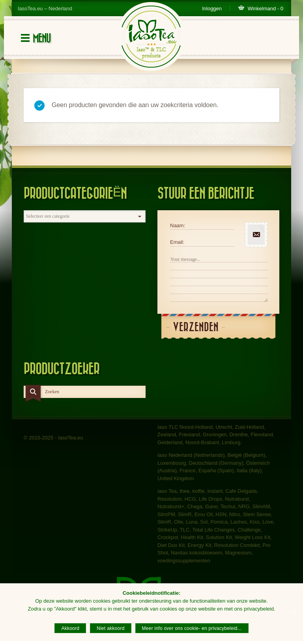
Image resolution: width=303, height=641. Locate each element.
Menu (41, 38)
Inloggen (212, 8)
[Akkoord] (293, 612)
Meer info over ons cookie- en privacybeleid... (192, 628)
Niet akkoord (110, 628)
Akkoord (70, 628)
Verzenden (196, 327)
